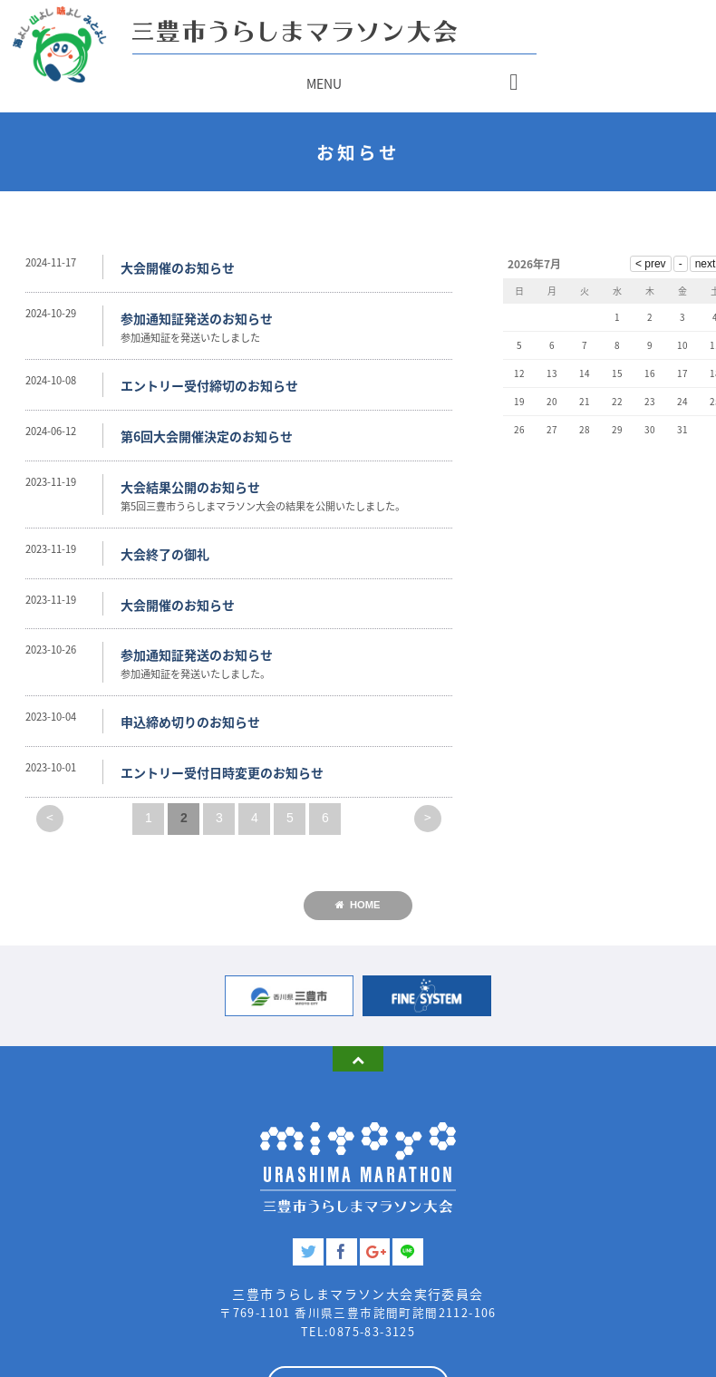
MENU (324, 83)
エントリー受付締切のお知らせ (209, 385)
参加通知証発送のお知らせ (197, 318)
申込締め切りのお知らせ (190, 722)
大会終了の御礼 (165, 554)
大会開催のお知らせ (178, 267)
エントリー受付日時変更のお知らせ (222, 772)
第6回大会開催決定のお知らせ (207, 436)
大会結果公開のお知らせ (190, 487)
